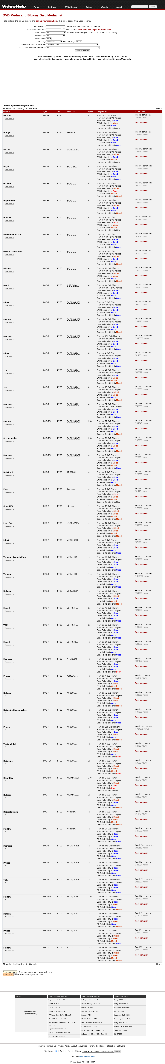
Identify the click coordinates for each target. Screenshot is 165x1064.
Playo (6, 166)
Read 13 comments (143, 148)
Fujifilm (7, 828)
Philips (6, 862)
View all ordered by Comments (48, 59)
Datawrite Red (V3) (12, 234)
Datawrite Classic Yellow (15, 710)
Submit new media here (46, 21)
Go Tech (7, 183)
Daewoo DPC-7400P (122, 1007)
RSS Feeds (101, 1046)
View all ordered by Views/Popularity (114, 59)
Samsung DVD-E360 (122, 1019)
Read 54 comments (143, 641)
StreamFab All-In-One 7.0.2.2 (92, 1022)
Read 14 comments (143, 165)
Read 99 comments (143, 403)
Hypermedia (9, 200)
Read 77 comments (143, 556)
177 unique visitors (31, 1011)
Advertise (83, 1046)
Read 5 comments (143, 114)
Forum (36, 7)
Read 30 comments (143, 522)
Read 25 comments (143, 709)
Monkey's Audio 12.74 (56, 1036)
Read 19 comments (143, 505)
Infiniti (6, 302)
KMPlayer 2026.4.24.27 (90, 1011)
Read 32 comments (143, 386)
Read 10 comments (143, 233)
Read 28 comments (143, 896)
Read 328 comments (144, 726)
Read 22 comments (143, 658)
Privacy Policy (64, 1046)
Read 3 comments (143, 539)
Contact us (51, 1046)
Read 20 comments (143, 862)
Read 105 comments (144, 573)
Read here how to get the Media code (94, 29)
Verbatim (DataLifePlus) (14, 557)
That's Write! (9, 743)
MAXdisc (7, 115)
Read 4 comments (143, 301)
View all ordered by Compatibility (80, 59)
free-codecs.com (86, 1056)
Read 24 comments (143, 624)
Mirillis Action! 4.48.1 (89, 1019)
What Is (104, 7)
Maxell (6, 608)
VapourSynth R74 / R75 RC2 (58, 1000)
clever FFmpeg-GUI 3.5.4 (90, 1003)
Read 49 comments (143, 369)
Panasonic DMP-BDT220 (123, 1026)
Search (42, 1046)
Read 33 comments (143, 284)
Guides (89, 7)
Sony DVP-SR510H (121, 1003)
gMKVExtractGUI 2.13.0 (57, 1011)
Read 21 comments (143, 437)
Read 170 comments (144, 845)
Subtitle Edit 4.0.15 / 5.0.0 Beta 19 (94, 1034)
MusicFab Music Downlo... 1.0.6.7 (93, 1030)
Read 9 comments (143, 930)
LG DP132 (118, 1034)
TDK (5, 370)
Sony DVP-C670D (120, 1022)
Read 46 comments (143, 607)
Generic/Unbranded (12, 251)
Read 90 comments (143, 692)
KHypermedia (10, 438)
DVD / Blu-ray (71, 7)
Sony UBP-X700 (120, 1000)
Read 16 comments (143, 267)
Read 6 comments (143, 131)
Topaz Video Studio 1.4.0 (57, 1029)
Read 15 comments (143, 913)
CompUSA (8, 506)
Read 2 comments (143, 216)
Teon (5, 387)
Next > (159, 108)
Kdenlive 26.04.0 (54, 1003)
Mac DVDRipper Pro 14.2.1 (58, 1019)
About (119, 7)
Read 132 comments (144, 879)
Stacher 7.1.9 (86, 1015)
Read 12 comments (143, 182)
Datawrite (8, 760)
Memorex (7, 336)
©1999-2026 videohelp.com (82, 1061)
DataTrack (8, 472)
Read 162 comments (144, 335)
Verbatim (7, 574)
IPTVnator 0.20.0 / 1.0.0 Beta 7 (59, 1015)
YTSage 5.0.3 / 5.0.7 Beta (90, 1000)
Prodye (6, 132)
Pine (5, 489)
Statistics (111, 1046)
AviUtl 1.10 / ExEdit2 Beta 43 (59, 1032)
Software (52, 7)
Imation (7, 319)
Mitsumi (7, 268)
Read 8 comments (143, 250)
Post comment (141, 122)
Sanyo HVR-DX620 (121, 1030)
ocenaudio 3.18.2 (87, 1007)
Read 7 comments (143, 454)
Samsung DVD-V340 (122, 1015)
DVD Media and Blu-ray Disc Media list (32, 15)
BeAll (6, 285)
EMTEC (7, 149)
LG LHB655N (119, 1011)
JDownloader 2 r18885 (89, 1026)
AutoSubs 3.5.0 (54, 1007)
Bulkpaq (7, 217)
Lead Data (8, 523)
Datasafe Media (10, 811)
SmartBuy (8, 777)
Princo (6, 727)
